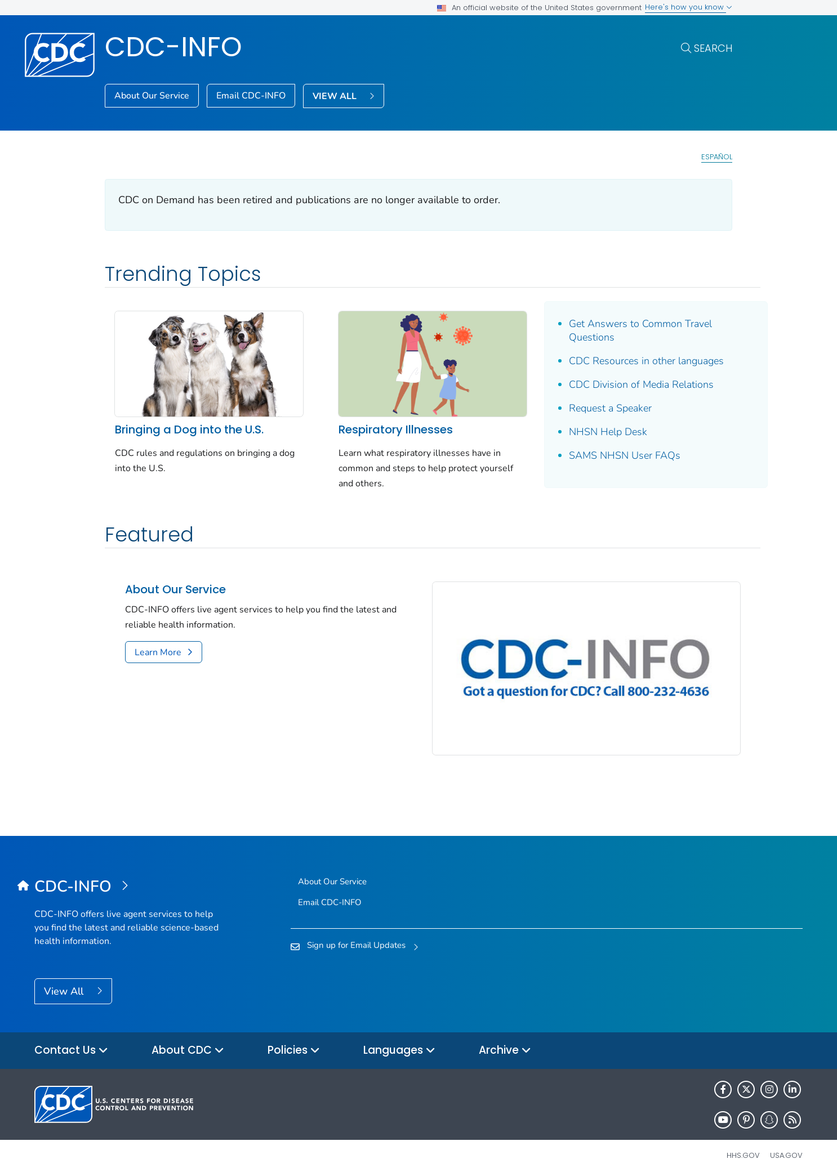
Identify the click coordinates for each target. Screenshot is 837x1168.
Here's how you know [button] (688, 7)
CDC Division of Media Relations (622, 384)
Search (713, 48)
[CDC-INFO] (130, 873)
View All (65, 978)
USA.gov (786, 1142)
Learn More (158, 647)
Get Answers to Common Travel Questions (621, 330)
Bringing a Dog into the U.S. (189, 424)
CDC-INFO (173, 47)
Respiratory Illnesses (386, 424)
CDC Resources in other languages (627, 361)
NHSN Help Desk (589, 431)
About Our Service (151, 95)
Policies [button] (294, 1038)
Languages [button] (399, 1038)
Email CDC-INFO (251, 95)
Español (716, 156)
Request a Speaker (591, 408)
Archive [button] (505, 1038)
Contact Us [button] (71, 1038)
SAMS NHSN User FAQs (606, 455)
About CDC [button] (188, 1038)
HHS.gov (743, 1142)
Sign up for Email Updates (356, 932)
